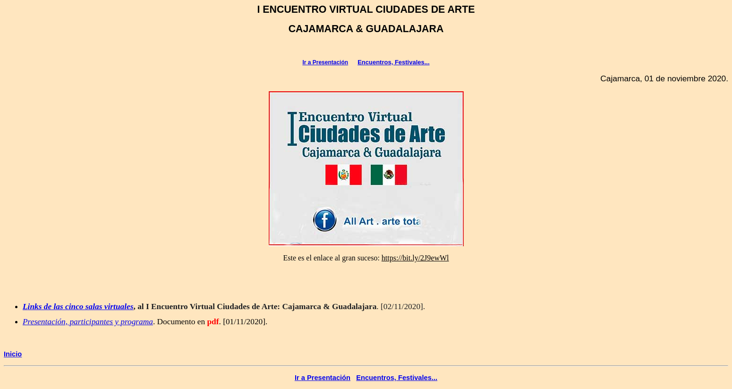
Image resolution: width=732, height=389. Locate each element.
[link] (415, 258)
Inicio (13, 354)
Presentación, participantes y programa (88, 321)
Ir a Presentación (325, 62)
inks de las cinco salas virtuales (81, 306)
